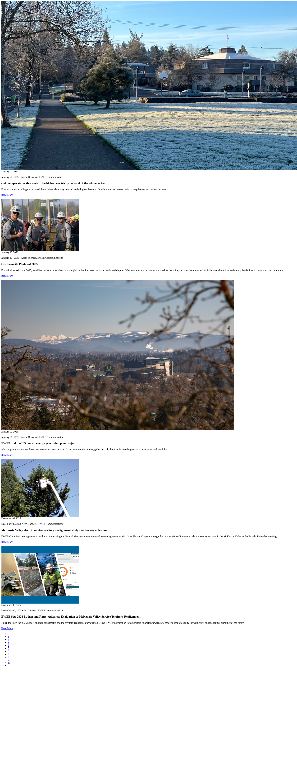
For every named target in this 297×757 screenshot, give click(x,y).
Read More (7, 194)
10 (9, 662)
